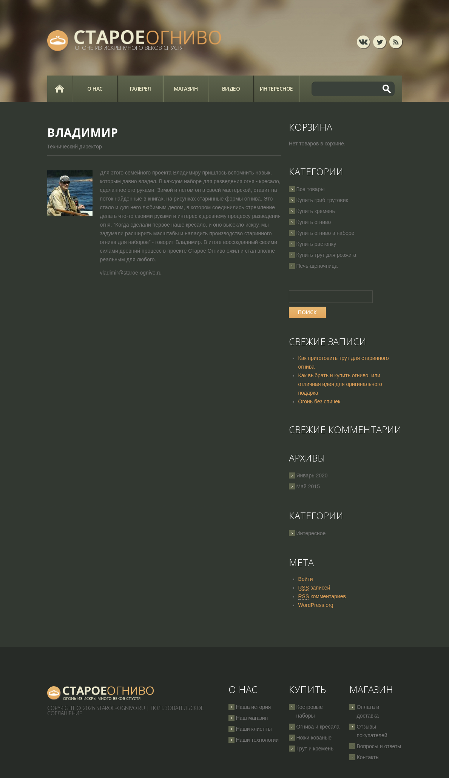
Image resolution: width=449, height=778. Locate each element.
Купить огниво (313, 222)
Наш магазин (252, 718)
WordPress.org (315, 605)
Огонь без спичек (319, 401)
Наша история (253, 707)
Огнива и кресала (318, 727)
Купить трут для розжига (326, 255)
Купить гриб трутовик (322, 200)
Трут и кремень (315, 749)
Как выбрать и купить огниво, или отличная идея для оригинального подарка (340, 384)
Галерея (140, 88)
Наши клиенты (254, 729)
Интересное (276, 88)
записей (314, 588)
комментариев (322, 596)
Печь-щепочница (317, 266)
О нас (95, 88)
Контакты (368, 757)
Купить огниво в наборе (325, 233)
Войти (305, 579)
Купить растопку (316, 244)
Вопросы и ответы (379, 746)
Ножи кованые (314, 738)
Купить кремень (315, 211)
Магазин (186, 88)
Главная (59, 89)
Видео (231, 88)
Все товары (310, 189)
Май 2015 (308, 486)
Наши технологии (257, 740)
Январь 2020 (312, 475)
